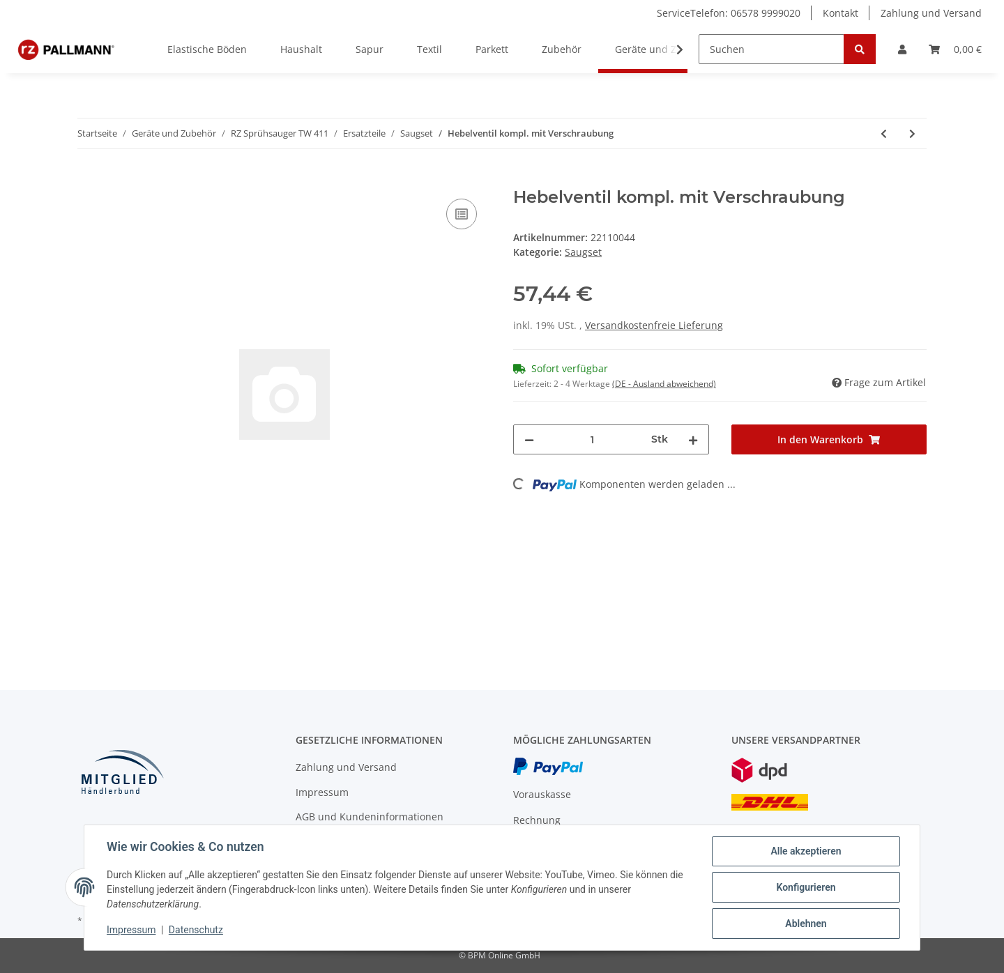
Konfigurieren (805, 887)
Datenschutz (196, 929)
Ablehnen (805, 923)
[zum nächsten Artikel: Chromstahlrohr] (912, 133)
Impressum (322, 792)
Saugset (583, 252)
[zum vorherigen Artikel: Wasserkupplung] (883, 133)
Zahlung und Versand (931, 13)
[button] (902, 49)
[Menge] (592, 439)
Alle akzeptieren (805, 851)
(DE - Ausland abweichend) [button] (664, 384)
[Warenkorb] (955, 49)
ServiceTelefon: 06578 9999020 (728, 13)
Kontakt (840, 13)
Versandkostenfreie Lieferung (654, 325)
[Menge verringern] (529, 439)
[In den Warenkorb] (88, 179)
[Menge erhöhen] (693, 439)
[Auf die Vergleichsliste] (461, 214)
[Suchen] (771, 49)
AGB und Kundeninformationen (369, 816)
